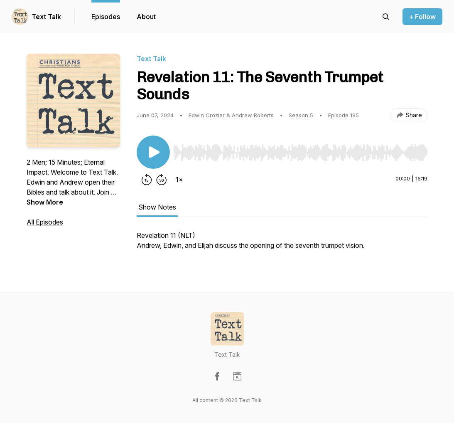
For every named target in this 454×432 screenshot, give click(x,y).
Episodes (105, 16)
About (146, 16)
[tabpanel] (282, 244)
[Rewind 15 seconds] (146, 179)
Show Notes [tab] (157, 207)
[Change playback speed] (179, 179)
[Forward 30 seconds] (161, 179)
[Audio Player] (300, 150)
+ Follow (422, 16)
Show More (45, 202)
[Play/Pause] (153, 152)
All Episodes (45, 222)
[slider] (300, 152)
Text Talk (46, 16)
